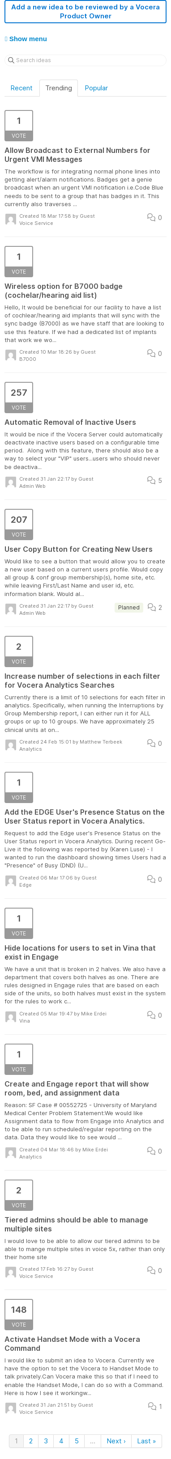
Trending (58, 88)
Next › (116, 1441)
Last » (146, 1441)
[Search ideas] (85, 60)
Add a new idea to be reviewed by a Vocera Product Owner (85, 11)
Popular (96, 88)
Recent (21, 88)
